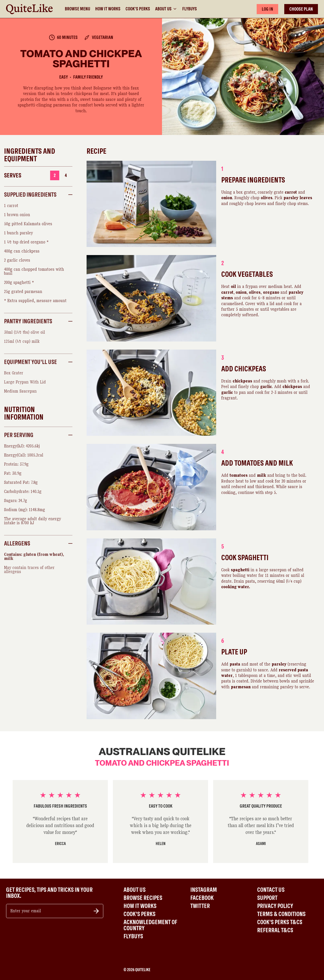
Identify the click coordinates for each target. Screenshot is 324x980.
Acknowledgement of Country (150, 925)
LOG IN (267, 9)
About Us (166, 9)
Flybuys (189, 9)
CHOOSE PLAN (301, 9)
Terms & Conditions (281, 914)
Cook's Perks (138, 9)
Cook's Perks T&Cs (279, 922)
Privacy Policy (275, 906)
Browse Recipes (143, 898)
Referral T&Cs (275, 930)
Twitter (200, 906)
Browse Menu (77, 9)
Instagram (203, 890)
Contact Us (271, 890)
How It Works (107, 9)
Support (267, 898)
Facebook (202, 898)
